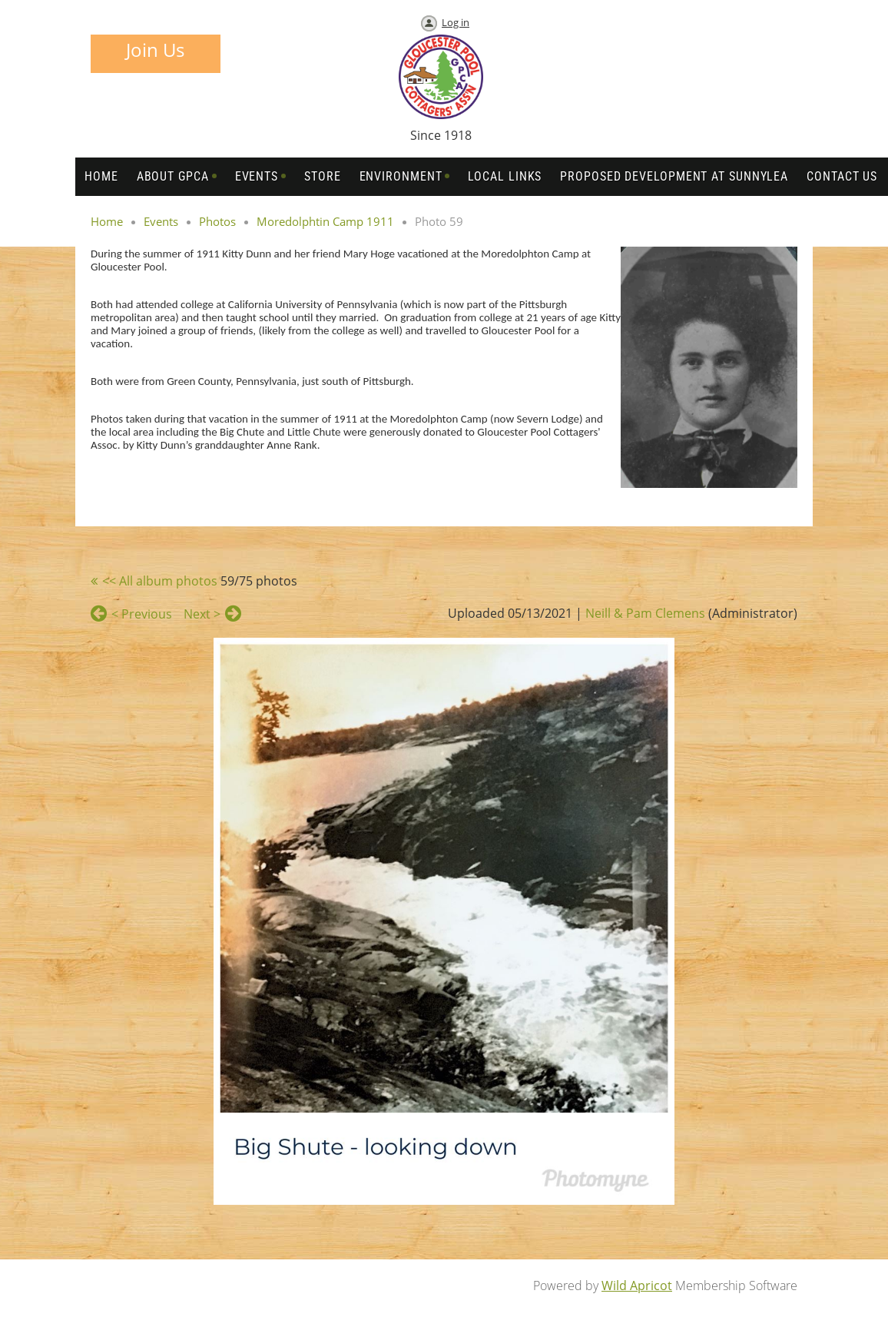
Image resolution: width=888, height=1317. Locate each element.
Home (107, 221)
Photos (217, 221)
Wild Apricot (636, 1285)
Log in (455, 22)
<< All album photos (159, 580)
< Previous (141, 613)
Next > (202, 613)
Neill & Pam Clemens (645, 613)
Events (161, 221)
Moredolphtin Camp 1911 (325, 221)
